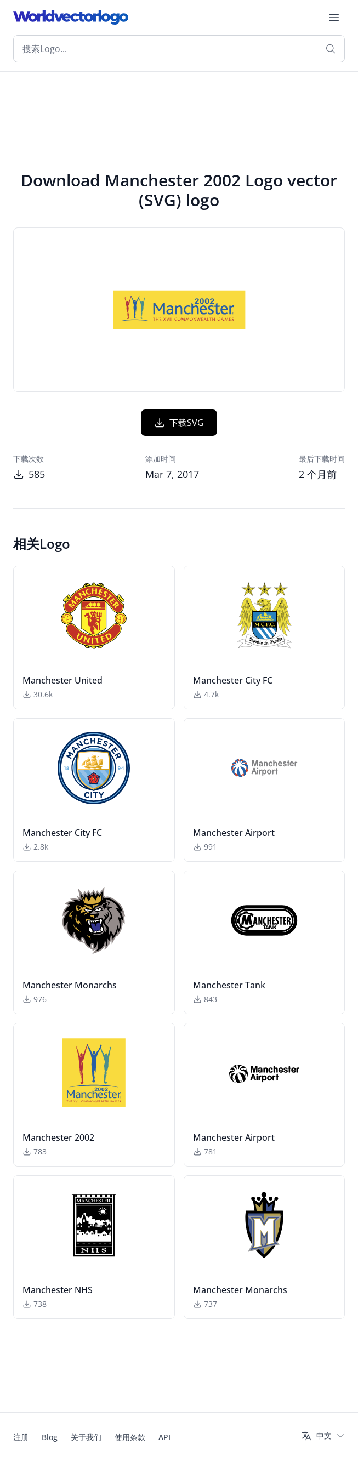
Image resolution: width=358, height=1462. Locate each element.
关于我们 (86, 1437)
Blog (50, 1437)
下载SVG (179, 423)
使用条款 (130, 1437)
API (164, 1437)
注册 (21, 1437)
